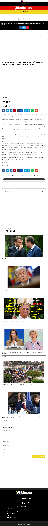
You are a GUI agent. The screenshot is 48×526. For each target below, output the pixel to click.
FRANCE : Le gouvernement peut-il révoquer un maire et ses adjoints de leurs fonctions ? (20, 258)
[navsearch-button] (28, 19)
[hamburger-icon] (19, 19)
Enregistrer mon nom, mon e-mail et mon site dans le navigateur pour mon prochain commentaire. (22, 452)
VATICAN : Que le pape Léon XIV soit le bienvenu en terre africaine (15, 321)
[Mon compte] (24, 15)
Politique (7, 36)
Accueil (3, 36)
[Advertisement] (24, 49)
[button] (24, 4)
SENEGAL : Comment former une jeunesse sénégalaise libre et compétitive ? (17, 384)
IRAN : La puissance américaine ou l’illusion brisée (12, 290)
